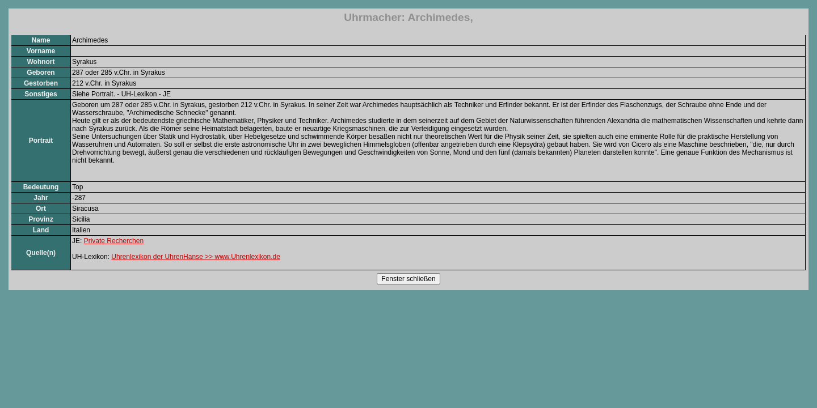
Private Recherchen (114, 241)
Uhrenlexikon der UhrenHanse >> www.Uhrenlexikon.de (195, 257)
